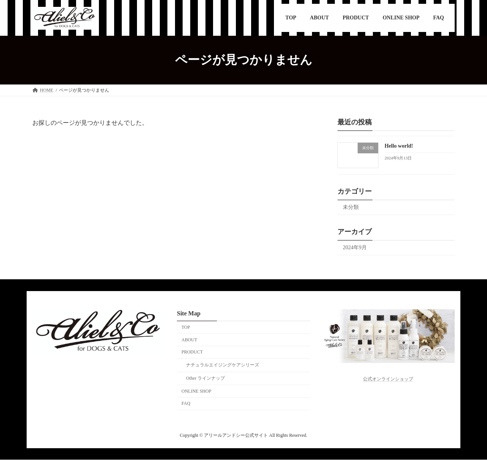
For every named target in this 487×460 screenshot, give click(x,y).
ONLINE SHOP (196, 391)
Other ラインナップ (205, 378)
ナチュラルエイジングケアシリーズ (222, 365)
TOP (185, 327)
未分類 (351, 207)
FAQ (185, 403)
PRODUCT (192, 352)
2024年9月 (355, 247)
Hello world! (399, 146)
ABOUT (189, 339)
